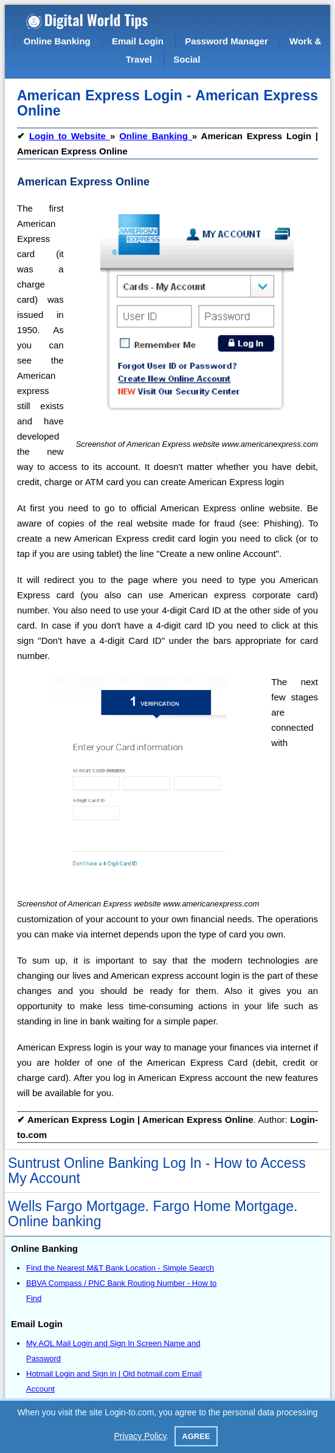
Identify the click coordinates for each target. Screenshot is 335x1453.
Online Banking (57, 41)
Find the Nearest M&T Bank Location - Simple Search (120, 1267)
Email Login (138, 41)
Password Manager (226, 41)
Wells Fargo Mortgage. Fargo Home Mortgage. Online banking (152, 1213)
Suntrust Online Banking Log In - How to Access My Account (157, 1170)
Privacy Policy (140, 1436)
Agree (196, 1436)
